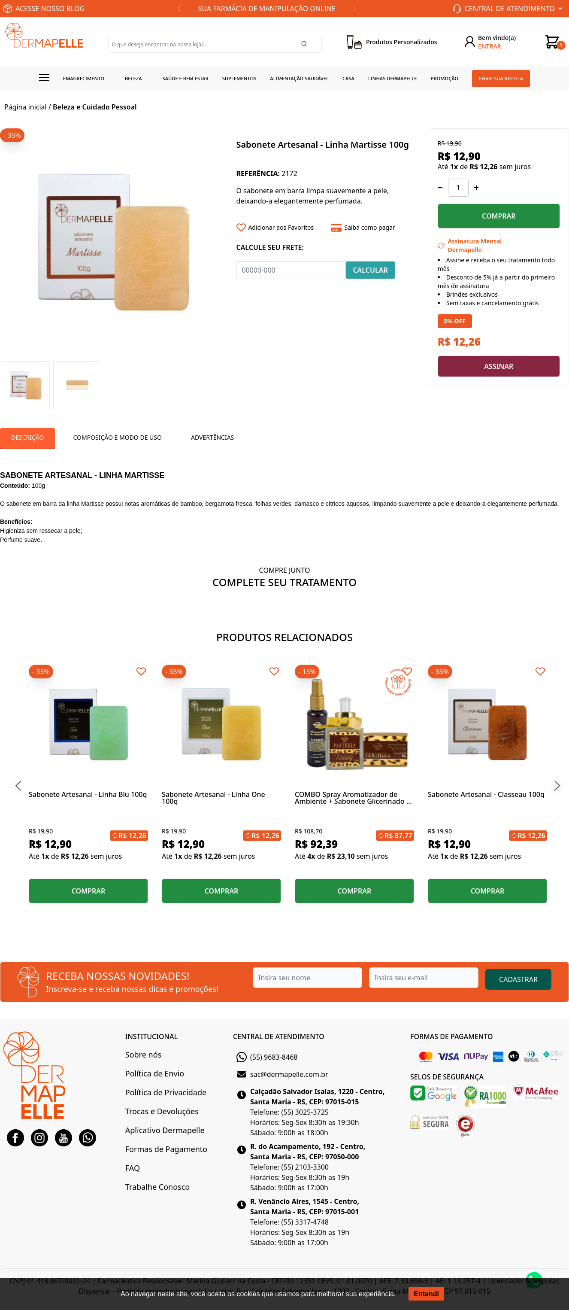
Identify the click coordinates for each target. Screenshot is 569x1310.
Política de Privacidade (165, 1092)
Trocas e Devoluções (162, 1111)
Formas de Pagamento (166, 1149)
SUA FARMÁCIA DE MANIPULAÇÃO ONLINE (267, 8)
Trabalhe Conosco (157, 1187)
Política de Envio (154, 1073)
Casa (348, 78)
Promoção (445, 78)
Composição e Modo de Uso (117, 437)
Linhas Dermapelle (392, 78)
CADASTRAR (518, 979)
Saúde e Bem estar (186, 78)
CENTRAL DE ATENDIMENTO (278, 1036)
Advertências (212, 437)
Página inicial (25, 107)
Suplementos (239, 78)
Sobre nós (143, 1054)
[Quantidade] (458, 188)
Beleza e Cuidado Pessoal (95, 107)
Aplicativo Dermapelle (165, 1130)
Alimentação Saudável (299, 78)
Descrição (27, 437)
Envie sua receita (501, 78)
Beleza (133, 78)
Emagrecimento (83, 78)
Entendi (426, 1294)
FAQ (132, 1168)
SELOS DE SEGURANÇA (447, 1077)
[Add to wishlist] (280, 227)
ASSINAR (498, 366)
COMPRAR (499, 216)
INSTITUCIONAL (151, 1036)
